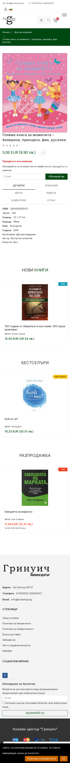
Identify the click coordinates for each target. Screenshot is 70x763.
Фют (15, 242)
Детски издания (26, 234)
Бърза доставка (11, 634)
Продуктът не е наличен (17, 161)
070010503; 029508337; (41, 3)
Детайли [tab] (19, 185)
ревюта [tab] (51, 193)
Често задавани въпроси (16, 645)
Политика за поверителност (18, 629)
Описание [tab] (51, 185)
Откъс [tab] (51, 200)
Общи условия (10, 618)
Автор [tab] (19, 193)
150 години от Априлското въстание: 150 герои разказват (35, 328)
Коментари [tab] (18, 200)
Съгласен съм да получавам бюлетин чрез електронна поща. (34, 705)
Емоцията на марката (18, 511)
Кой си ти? (11, 419)
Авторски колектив (21, 238)
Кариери (7, 650)
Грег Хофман (17, 519)
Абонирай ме (56, 176)
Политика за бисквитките (16, 623)
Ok (63, 758)
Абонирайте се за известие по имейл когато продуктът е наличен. (34, 168)
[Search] (48, 20)
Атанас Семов (18, 334)
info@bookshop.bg (13, 3)
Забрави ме (8, 639)
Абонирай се (35, 713)
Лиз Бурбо (16, 426)
